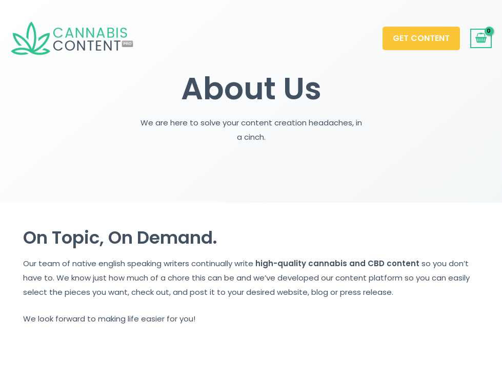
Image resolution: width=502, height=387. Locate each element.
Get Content (421, 38)
